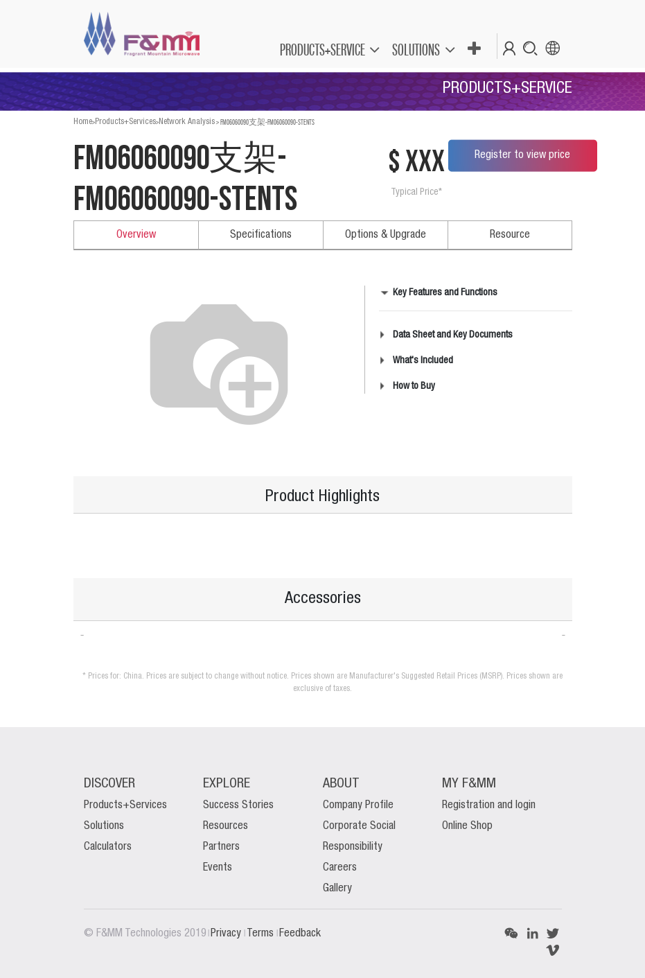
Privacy (227, 933)
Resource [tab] (510, 235)
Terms (261, 933)
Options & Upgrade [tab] (385, 235)
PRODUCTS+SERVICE (322, 49)
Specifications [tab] (261, 235)
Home (82, 121)
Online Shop (467, 826)
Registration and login (489, 805)
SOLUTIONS (416, 49)
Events (217, 868)
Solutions (104, 826)
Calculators (108, 847)
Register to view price (522, 155)
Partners (221, 847)
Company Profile (358, 805)
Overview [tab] (136, 235)
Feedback (300, 933)
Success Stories (238, 805)
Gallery (337, 888)
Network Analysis (187, 121)
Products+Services (125, 121)
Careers (340, 868)
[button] (473, 49)
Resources (225, 826)
